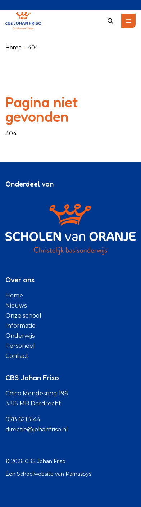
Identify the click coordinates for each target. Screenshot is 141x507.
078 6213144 (22, 419)
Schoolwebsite (35, 474)
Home (13, 47)
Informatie (20, 325)
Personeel (20, 345)
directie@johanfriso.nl (36, 429)
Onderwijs (20, 335)
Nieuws (16, 305)
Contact (16, 356)
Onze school (23, 315)
